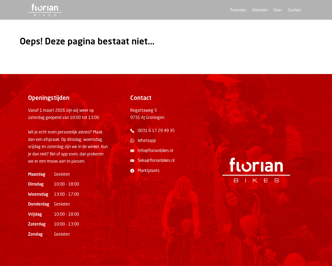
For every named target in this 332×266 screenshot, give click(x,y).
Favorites (238, 10)
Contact (294, 10)
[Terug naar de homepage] (45, 10)
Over (278, 10)
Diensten (260, 10)
